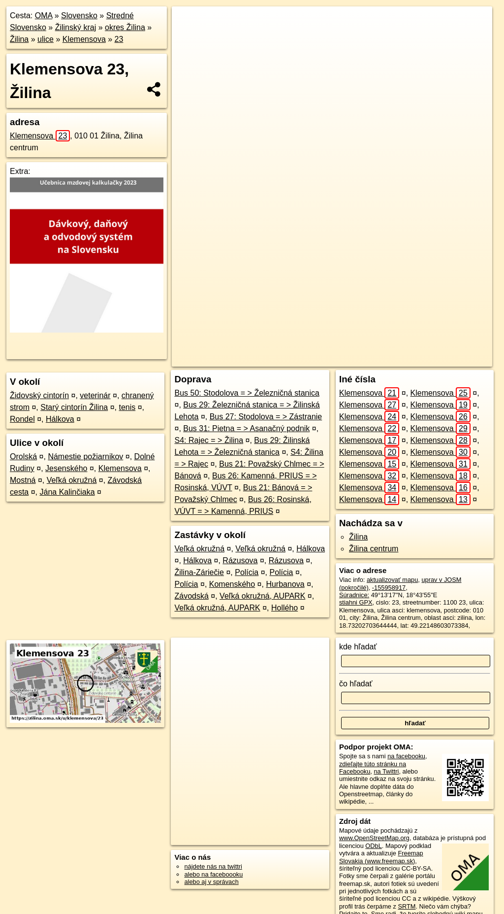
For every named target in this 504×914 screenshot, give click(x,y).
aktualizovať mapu (392, 579)
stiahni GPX (356, 602)
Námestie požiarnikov (85, 456)
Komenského (232, 584)
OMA (44, 15)
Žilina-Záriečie (198, 572)
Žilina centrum (373, 548)
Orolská (23, 456)
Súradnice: (354, 595)
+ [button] (189, 23)
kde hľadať (358, 647)
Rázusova (239, 560)
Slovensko (79, 15)
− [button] (189, 38)
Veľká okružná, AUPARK (262, 596)
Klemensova (84, 39)
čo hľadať (356, 683)
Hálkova (60, 419)
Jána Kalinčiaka (67, 492)
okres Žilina (125, 27)
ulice (45, 39)
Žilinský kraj (75, 27)
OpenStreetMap (309, 359)
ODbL (373, 845)
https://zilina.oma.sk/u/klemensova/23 (441, 359)
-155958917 (389, 587)
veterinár (95, 395)
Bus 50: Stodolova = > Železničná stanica (246, 393)
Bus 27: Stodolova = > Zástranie (266, 416)
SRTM (406, 906)
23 (119, 39)
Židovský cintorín (39, 395)
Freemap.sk (360, 359)
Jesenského (66, 468)
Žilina (19, 39)
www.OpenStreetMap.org (374, 838)
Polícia (246, 572)
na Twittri (386, 771)
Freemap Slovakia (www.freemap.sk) (381, 856)
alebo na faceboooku (213, 874)
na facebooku (406, 756)
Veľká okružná (72, 480)
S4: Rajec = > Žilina (208, 440)
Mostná (22, 480)
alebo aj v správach (211, 881)
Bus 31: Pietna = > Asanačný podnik (246, 428)
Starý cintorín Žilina (74, 407)
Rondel (22, 419)
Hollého (284, 608)
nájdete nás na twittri (213, 866)
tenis (127, 407)
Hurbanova (285, 584)
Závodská (191, 596)
